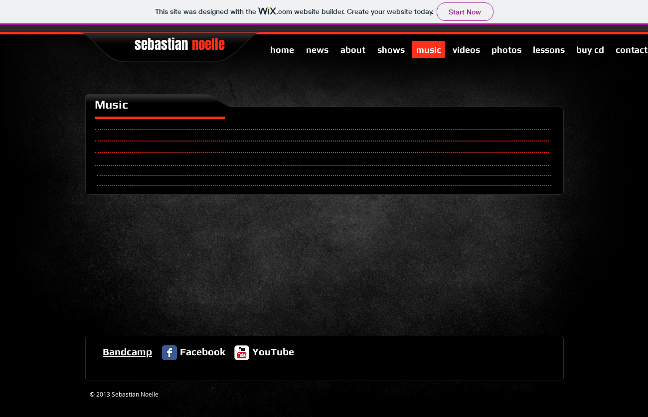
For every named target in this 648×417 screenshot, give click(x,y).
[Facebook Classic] (169, 352)
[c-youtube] (241, 352)
